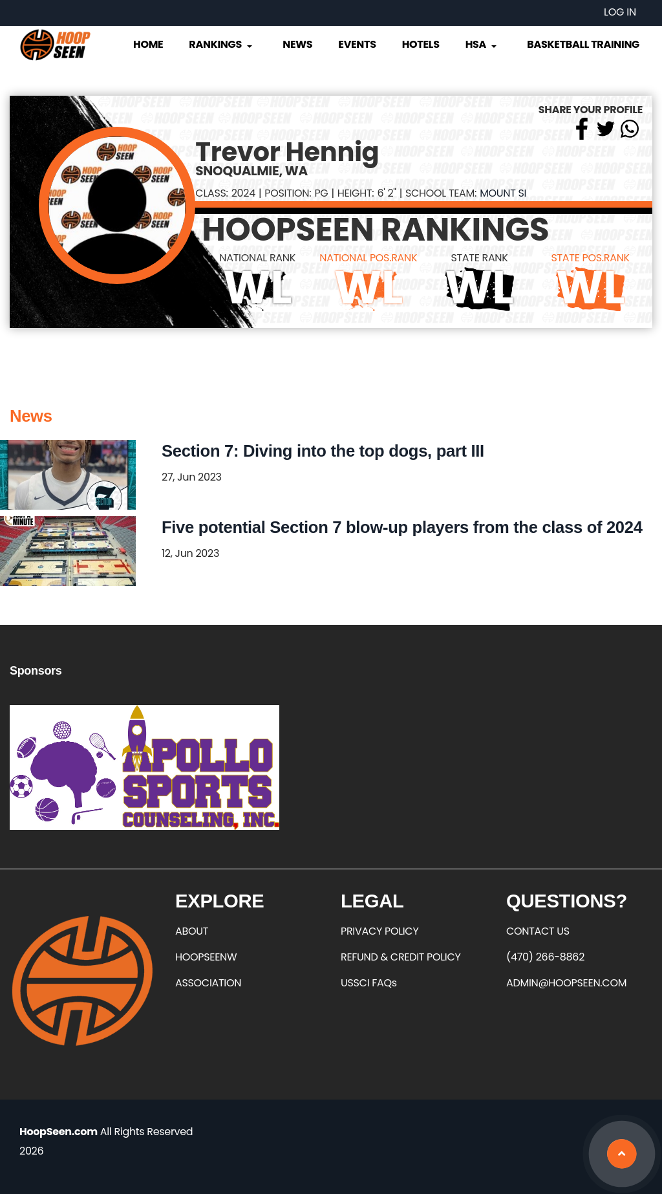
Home (148, 44)
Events (357, 44)
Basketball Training (583, 44)
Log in (620, 12)
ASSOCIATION (208, 982)
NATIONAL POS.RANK (368, 257)
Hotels (421, 44)
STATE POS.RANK (590, 257)
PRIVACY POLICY (379, 931)
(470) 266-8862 (545, 957)
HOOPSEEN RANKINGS (375, 229)
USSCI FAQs (369, 982)
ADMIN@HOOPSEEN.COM (566, 982)
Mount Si (503, 193)
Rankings (221, 44)
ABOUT (191, 931)
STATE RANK (479, 257)
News (297, 44)
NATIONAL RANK (257, 257)
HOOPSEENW (206, 957)
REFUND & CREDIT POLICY (401, 957)
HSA (482, 44)
